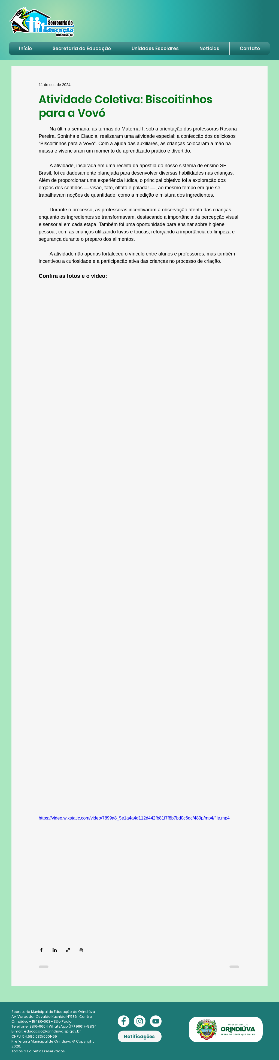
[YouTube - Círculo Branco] (156, 1021)
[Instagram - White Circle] (139, 1021)
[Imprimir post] (81, 950)
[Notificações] (140, 1036)
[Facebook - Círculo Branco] (123, 1021)
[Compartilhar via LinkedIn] (54, 950)
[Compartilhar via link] (68, 950)
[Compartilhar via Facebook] (41, 950)
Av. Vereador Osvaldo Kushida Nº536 (44, 1016)
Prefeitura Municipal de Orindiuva (41, 1041)
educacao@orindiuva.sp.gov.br (52, 1031)
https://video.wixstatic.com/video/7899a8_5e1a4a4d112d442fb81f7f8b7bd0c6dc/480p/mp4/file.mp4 (134, 818)
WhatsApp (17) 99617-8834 (73, 1026)
